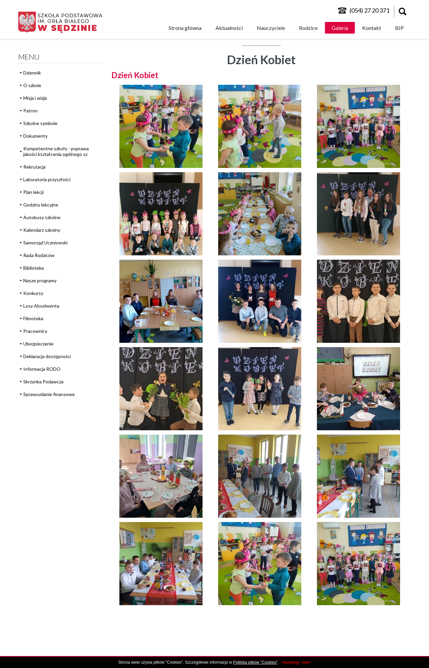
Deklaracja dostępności (47, 356)
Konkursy (33, 293)
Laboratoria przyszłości (47, 179)
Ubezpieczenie (38, 343)
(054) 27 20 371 (369, 10)
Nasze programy (40, 280)
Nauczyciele (271, 28)
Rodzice (308, 28)
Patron (30, 110)
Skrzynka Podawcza (43, 381)
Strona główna (185, 28)
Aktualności (229, 28)
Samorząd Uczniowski (45, 242)
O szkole (32, 85)
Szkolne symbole (40, 123)
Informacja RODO (42, 369)
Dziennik (32, 72)
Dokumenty (35, 136)
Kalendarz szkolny (41, 230)
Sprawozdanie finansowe (49, 394)
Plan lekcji (33, 192)
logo (63, 22)
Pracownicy (35, 331)
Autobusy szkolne (42, 217)
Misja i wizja (35, 98)
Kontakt (371, 28)
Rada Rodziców (39, 255)
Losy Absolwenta (41, 306)
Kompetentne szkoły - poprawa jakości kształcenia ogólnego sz (56, 151)
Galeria (340, 28)
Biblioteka (33, 268)
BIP (399, 28)
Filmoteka (33, 318)
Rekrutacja (34, 167)
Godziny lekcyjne (40, 204)
